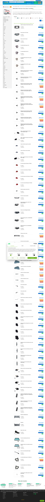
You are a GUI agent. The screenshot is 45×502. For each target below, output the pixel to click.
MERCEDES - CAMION (5, 58)
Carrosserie (41, 18)
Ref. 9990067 (22, 475)
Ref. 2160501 (22, 165)
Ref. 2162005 (22, 274)
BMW (3, 24)
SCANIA (4, 73)
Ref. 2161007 (22, 220)
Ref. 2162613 (22, 319)
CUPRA (4, 30)
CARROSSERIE (4, 494)
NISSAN (4, 63)
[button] (36, 2)
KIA (3, 49)
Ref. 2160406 (22, 107)
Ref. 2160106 (22, 53)
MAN (3, 54)
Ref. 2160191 (22, 60)
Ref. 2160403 (22, 86)
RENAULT (4, 68)
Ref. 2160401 (22, 73)
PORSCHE (4, 67)
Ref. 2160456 (22, 159)
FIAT (3, 38)
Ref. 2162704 (22, 364)
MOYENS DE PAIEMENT (15, 494)
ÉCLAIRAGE (4, 495)
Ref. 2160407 (22, 113)
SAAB (3, 72)
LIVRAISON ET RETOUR (15, 495)
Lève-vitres (36, 18)
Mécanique (32, 18)
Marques (16, 6)
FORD (3, 39)
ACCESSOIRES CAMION (5, 20)
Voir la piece (22, 48)
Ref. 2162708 (22, 389)
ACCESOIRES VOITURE (5, 19)
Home (14, 6)
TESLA (4, 81)
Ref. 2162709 (22, 397)
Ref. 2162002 (22, 268)
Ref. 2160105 (22, 47)
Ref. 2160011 (22, 34)
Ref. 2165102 (22, 432)
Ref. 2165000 (22, 416)
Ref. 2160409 (22, 127)
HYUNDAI (4, 43)
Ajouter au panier (41, 41)
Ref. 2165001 (22, 424)
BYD (3, 25)
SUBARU (4, 78)
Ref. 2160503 (22, 178)
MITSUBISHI (4, 62)
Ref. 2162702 (22, 351)
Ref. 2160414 (22, 152)
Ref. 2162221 (22, 286)
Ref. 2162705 (22, 370)
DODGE (4, 35)
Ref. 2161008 (22, 228)
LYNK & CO (4, 53)
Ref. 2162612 (22, 312)
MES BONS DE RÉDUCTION (25, 495)
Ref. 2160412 (22, 140)
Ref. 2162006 (22, 280)
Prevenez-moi (41, 119)
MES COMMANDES (25, 494)
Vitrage (18, 18)
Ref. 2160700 (22, 191)
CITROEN (4, 29)
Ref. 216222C (22, 299)
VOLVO (4, 86)
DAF (3, 34)
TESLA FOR (4, 82)
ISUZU (3, 44)
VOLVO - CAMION (5, 87)
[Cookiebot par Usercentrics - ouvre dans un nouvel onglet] (34, 243)
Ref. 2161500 (22, 235)
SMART (4, 77)
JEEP (3, 48)
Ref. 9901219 (22, 459)
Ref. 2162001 (22, 262)
